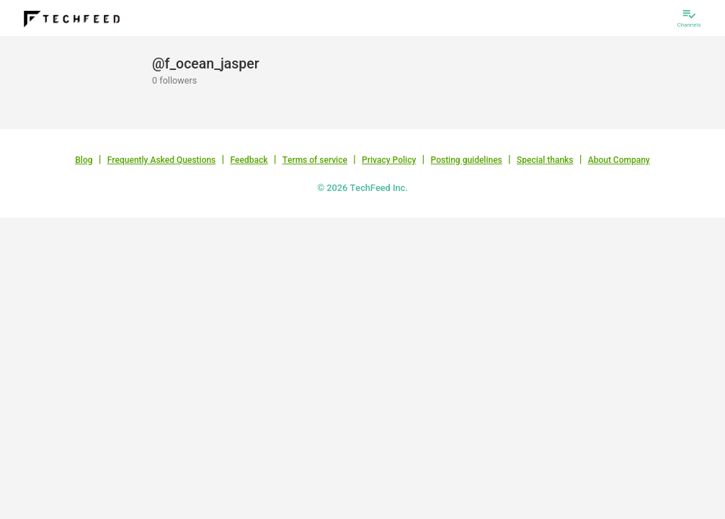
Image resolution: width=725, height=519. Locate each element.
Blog (83, 160)
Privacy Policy (389, 160)
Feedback (249, 160)
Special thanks (545, 160)
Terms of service (315, 160)
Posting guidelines (466, 160)
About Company (619, 160)
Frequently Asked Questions (161, 160)
